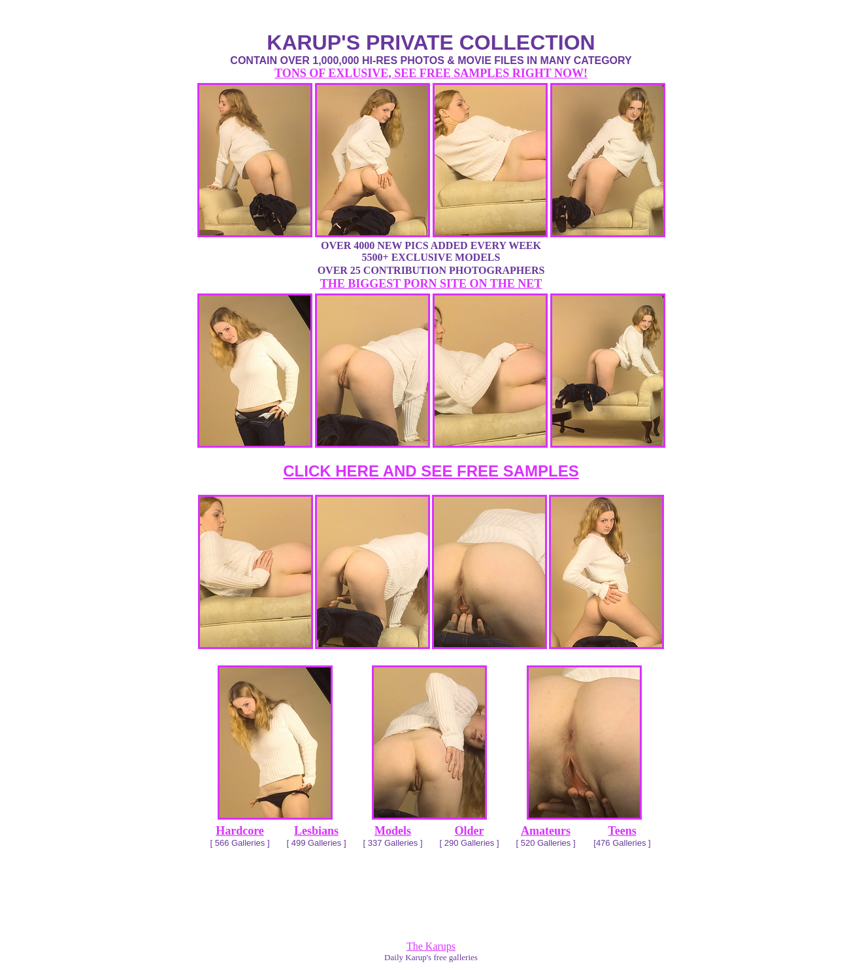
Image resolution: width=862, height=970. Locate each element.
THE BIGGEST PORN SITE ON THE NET (431, 283)
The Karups (431, 946)
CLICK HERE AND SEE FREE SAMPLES (431, 471)
